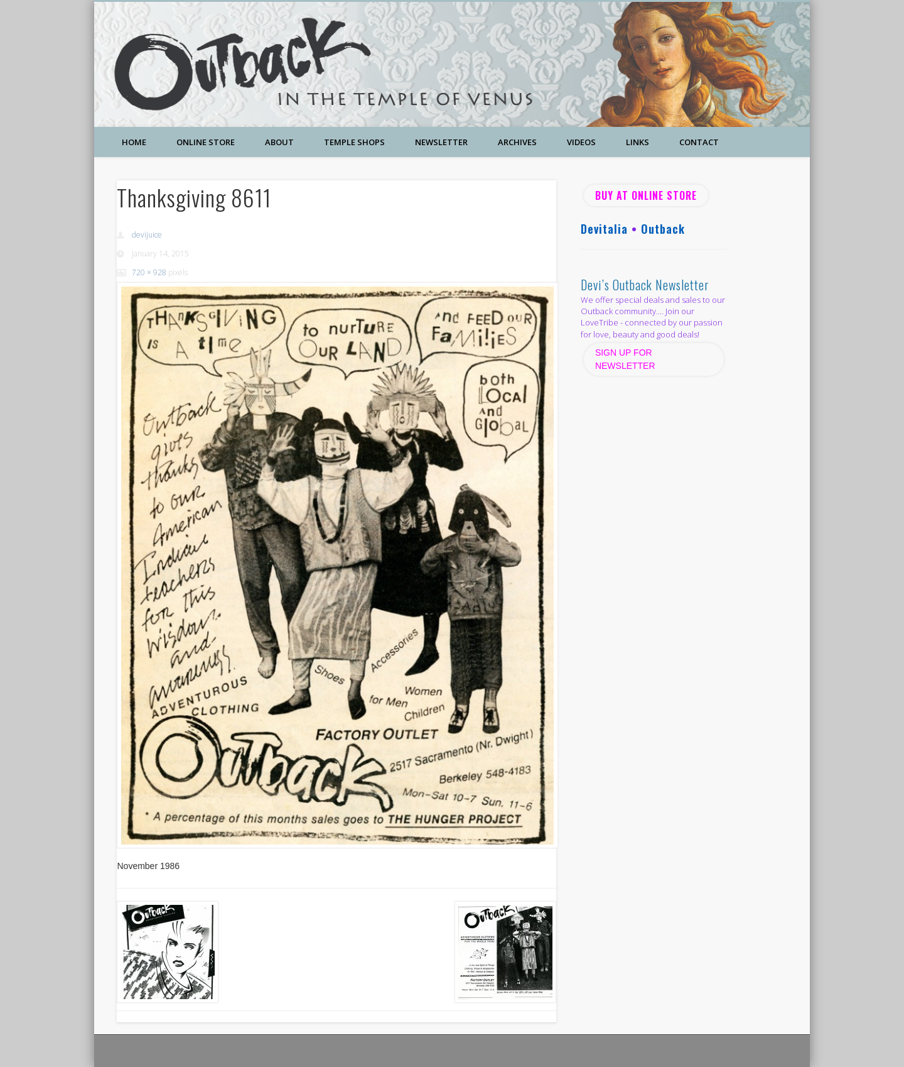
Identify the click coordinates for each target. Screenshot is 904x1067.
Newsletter (441, 142)
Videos (581, 142)
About (279, 142)
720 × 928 (149, 272)
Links (637, 142)
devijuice (147, 234)
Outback (663, 229)
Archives (517, 142)
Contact (699, 142)
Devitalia (604, 229)
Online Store (205, 142)
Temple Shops (354, 142)
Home (134, 142)
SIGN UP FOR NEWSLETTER (626, 359)
